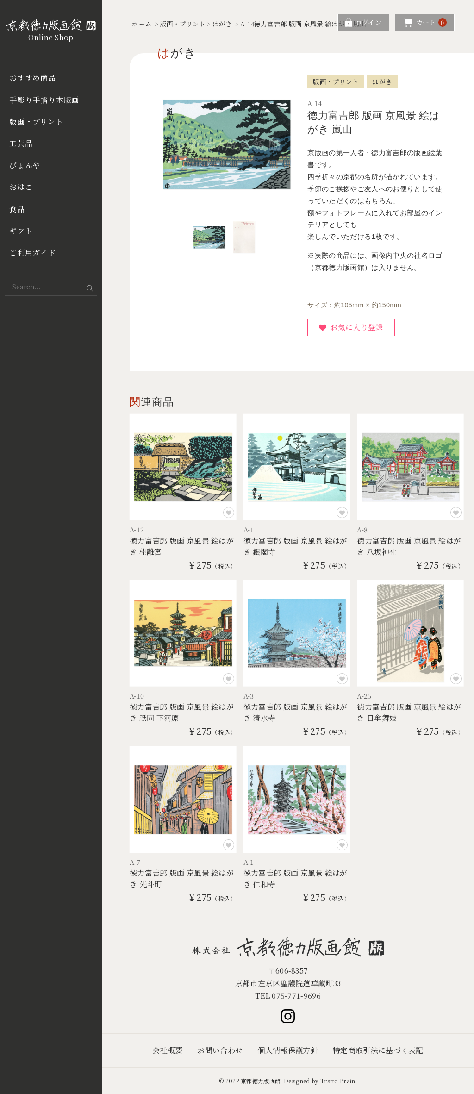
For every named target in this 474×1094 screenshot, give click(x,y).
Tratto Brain (338, 1081)
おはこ (20, 186)
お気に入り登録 (356, 327)
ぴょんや (24, 165)
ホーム (142, 23)
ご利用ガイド (32, 252)
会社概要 (167, 1050)
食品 (17, 209)
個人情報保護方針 (287, 1050)
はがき (222, 23)
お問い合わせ (220, 1050)
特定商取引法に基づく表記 (378, 1050)
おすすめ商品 (32, 77)
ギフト (20, 230)
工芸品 (20, 143)
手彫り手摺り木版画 (44, 99)
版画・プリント (36, 121)
